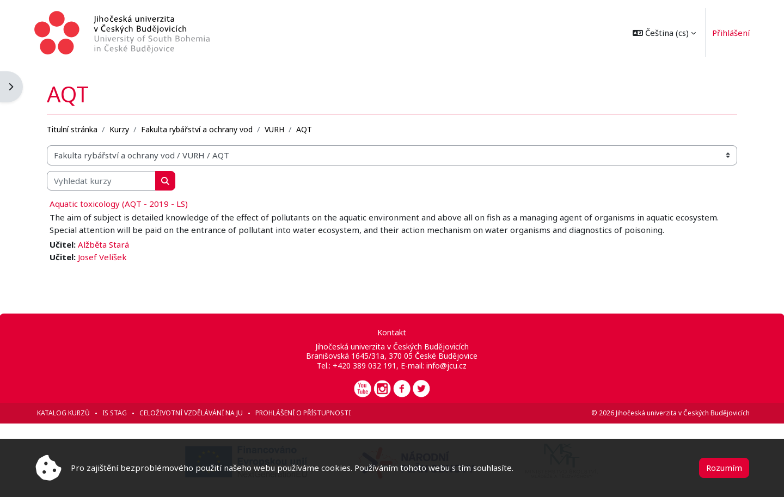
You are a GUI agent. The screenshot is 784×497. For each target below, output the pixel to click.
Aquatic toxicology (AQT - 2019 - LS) (119, 203)
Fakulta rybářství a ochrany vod (197, 129)
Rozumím (724, 467)
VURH (275, 129)
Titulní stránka (72, 129)
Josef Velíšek (102, 256)
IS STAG (115, 413)
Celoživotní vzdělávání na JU (191, 413)
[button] (663, 32)
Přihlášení (730, 32)
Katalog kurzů (64, 413)
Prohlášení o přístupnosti (303, 413)
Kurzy (120, 129)
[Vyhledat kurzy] (101, 180)
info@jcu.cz (446, 365)
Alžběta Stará (104, 244)
